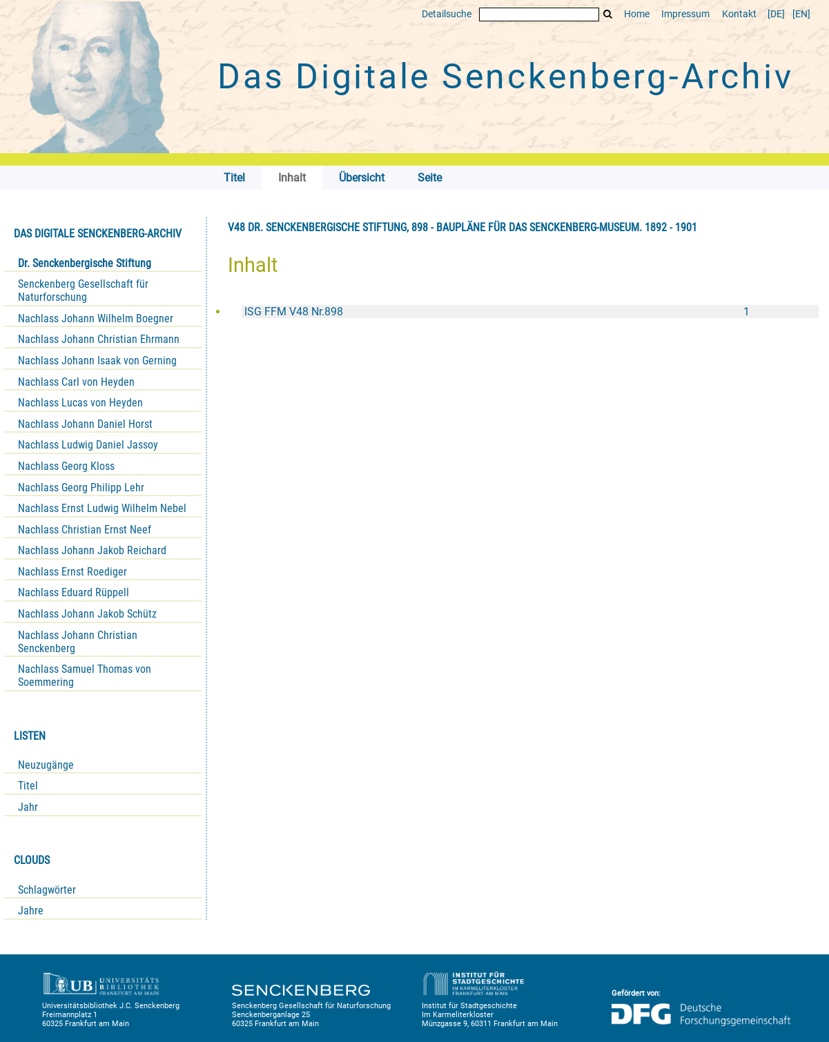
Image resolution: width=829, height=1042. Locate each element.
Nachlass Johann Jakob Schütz (87, 613)
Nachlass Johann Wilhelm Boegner (95, 318)
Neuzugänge (46, 764)
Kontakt (739, 14)
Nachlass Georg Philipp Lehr (81, 487)
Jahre (30, 910)
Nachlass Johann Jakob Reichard (92, 550)
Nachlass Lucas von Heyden (80, 402)
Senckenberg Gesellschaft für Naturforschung (83, 290)
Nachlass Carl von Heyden (76, 382)
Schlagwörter (47, 889)
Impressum (685, 14)
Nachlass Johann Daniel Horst (85, 424)
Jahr (28, 807)
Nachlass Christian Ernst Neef (84, 529)
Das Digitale (505, 77)
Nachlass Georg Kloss (66, 466)
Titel (28, 785)
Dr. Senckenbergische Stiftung (84, 263)
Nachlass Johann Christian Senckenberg (77, 642)
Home (637, 14)
